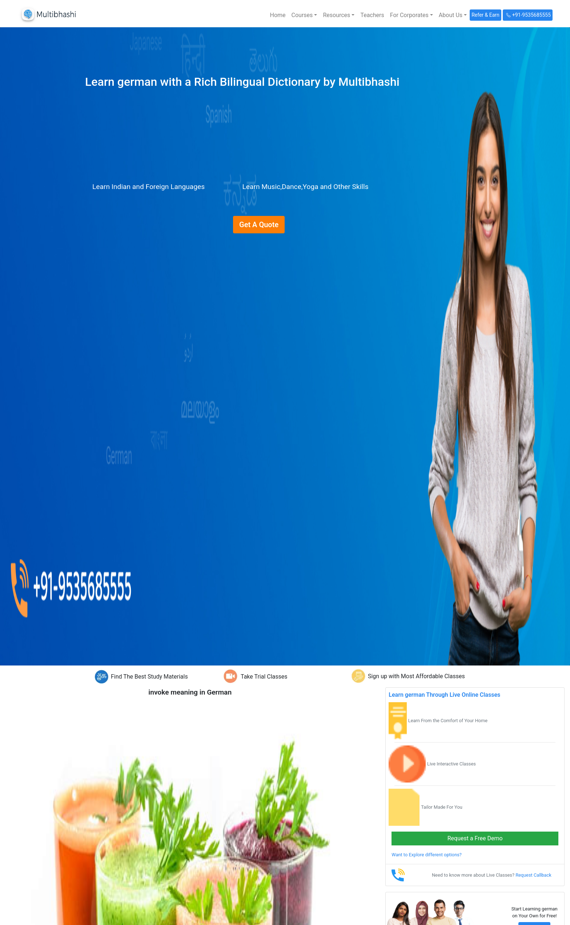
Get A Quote (258, 224)
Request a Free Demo (475, 838)
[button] (304, 15)
